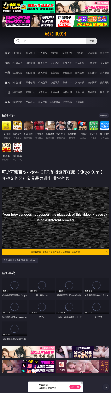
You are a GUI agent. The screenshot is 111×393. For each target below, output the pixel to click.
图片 (7, 82)
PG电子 (17, 53)
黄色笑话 (92, 92)
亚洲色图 (30, 82)
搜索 (92, 41)
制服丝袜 (67, 72)
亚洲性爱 (17, 72)
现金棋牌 (92, 53)
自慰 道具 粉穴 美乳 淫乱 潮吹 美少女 (20, 260)
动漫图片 (54, 82)
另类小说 (79, 92)
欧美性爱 (54, 72)
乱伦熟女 (92, 72)
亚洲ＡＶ (17, 62)
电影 (7, 72)
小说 (7, 92)
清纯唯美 (79, 82)
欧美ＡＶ (42, 62)
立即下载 (75, 386)
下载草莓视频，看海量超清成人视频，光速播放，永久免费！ (68, 252)
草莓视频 (42, 102)
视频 (7, 63)
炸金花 (79, 53)
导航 (7, 102)
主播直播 (92, 62)
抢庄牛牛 (104, 53)
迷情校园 (67, 92)
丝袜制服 (79, 62)
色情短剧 (79, 102)
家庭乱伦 (30, 92)
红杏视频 (67, 102)
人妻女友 (42, 92)
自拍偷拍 (30, 62)
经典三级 (79, 72)
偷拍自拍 (30, 72)
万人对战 (42, 53)
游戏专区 (54, 53)
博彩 (7, 53)
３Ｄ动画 (54, 62)
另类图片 (104, 82)
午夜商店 (30, 102)
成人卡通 (42, 72)
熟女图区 (92, 82)
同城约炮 (17, 102)
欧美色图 (42, 82)
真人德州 (30, 53)
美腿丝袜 (67, 82)
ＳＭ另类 (104, 62)
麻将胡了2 (67, 53)
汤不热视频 (55, 102)
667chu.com (55, 34)
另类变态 (104, 72)
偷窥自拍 (17, 82)
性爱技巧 (104, 92)
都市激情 (17, 92)
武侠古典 (54, 92)
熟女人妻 (67, 62)
